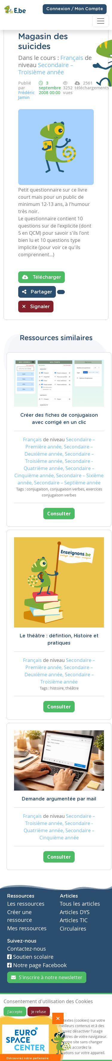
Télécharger (41, 277)
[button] (61, 292)
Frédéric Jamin (26, 95)
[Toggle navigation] (100, 21)
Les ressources (26, 903)
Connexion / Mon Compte (74, 9)
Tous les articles (80, 903)
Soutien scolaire (30, 956)
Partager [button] (37, 291)
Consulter (59, 513)
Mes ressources (27, 928)
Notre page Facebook (37, 965)
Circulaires (73, 928)
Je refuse (38, 1011)
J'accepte (14, 1011)
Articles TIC (74, 920)
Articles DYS (75, 912)
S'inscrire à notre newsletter (46, 977)
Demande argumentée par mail (59, 799)
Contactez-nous (26, 948)
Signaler (36, 306)
